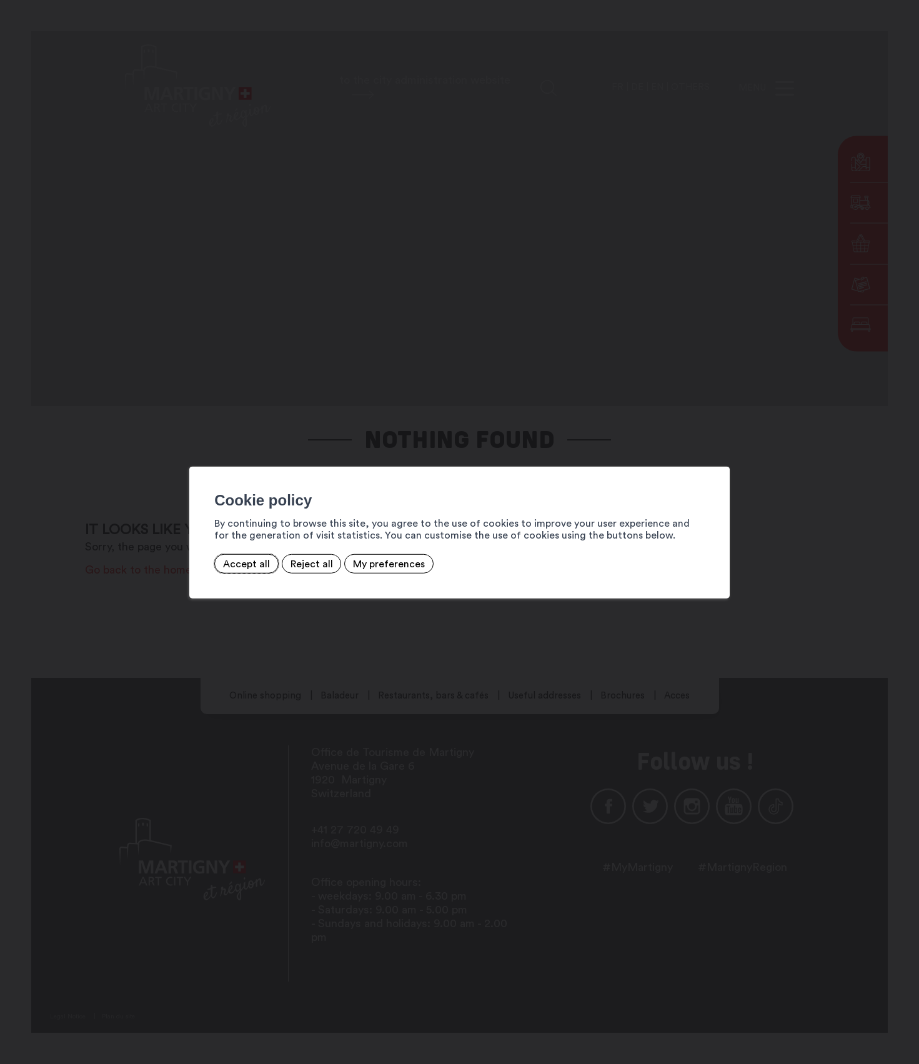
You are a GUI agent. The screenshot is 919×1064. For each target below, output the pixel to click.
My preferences (383, 564)
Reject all (306, 564)
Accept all (240, 564)
